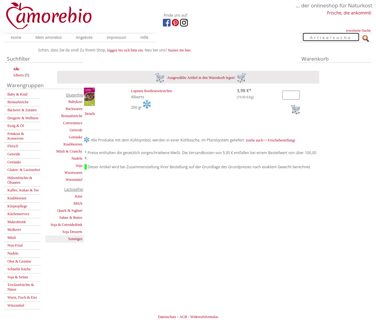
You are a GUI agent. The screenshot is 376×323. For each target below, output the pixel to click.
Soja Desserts (72, 232)
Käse (78, 196)
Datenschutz (167, 317)
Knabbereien (16, 198)
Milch (77, 203)
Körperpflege (17, 206)
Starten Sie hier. (179, 50)
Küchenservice (18, 214)
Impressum (116, 37)
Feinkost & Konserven (15, 136)
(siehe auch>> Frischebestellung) (270, 140)
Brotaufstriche (18, 102)
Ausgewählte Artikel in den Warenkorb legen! (200, 78)
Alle (16, 69)
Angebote (84, 37)
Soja (79, 165)
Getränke (14, 162)
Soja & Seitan (17, 277)
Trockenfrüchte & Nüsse (20, 287)
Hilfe (144, 37)
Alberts (18, 75)
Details (90, 114)
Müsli (11, 237)
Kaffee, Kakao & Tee (23, 190)
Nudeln (12, 253)
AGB (183, 317)
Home (16, 37)
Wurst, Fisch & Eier (22, 297)
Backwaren (74, 109)
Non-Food (15, 245)
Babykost (75, 102)
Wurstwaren (73, 172)
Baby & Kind (17, 94)
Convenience (72, 123)
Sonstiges (75, 239)
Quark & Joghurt (69, 210)
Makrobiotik (16, 222)
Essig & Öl (15, 126)
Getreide (13, 154)
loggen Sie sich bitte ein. (125, 50)
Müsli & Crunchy (69, 151)
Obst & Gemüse (19, 261)
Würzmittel (15, 305)
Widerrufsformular (204, 317)
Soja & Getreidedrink (66, 225)
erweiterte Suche (358, 30)
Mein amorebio (48, 37)
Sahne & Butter (70, 217)
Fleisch (12, 146)
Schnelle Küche (19, 269)
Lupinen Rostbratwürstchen (151, 91)
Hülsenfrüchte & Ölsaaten (19, 180)
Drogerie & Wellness (23, 118)
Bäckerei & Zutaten (22, 110)
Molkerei (14, 229)
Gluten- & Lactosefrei (23, 170)
